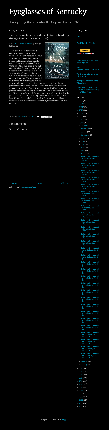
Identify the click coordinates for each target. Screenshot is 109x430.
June (83, 144)
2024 (81, 104)
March (83, 154)
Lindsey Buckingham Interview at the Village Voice (88, 68)
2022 (81, 110)
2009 (81, 394)
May (83, 148)
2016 (81, 372)
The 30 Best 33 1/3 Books (86, 43)
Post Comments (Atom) (28, 187)
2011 (81, 387)
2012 (81, 384)
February (84, 361)
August (84, 138)
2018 (81, 123)
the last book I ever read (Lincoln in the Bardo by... (90, 250)
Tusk (79, 36)
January (84, 364)
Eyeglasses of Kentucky (48, 11)
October (84, 132)
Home (40, 183)
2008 (81, 397)
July (82, 141)
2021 (81, 113)
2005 (81, 406)
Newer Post (14, 183)
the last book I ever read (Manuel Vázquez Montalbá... (90, 334)
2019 (81, 120)
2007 (81, 400)
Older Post (65, 183)
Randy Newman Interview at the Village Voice (88, 61)
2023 (81, 107)
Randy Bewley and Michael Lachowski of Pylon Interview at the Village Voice (88, 89)
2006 (81, 403)
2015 (81, 375)
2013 (81, 381)
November (85, 129)
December (85, 125)
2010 (81, 390)
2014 (81, 378)
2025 (81, 101)
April (83, 151)
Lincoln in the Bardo (23, 43)
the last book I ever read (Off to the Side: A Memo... (90, 159)
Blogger (64, 420)
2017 (81, 368)
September (85, 135)
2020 (81, 116)
